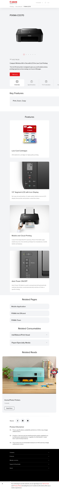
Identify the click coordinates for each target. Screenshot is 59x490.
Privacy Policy (17, 485)
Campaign (6, 403)
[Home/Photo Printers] (29, 384)
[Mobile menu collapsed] (48, 2)
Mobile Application (18, 306)
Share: (12, 421)
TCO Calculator (46, 84)
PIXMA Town (16, 320)
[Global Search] (45, 2)
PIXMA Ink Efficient (18, 313)
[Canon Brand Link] (13, 2)
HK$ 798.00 (15, 59)
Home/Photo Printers (12, 400)
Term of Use (45, 483)
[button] (24, 54)
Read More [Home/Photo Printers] (9, 408)
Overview (17, 84)
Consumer (38, 2)
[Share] (17, 421)
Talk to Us (15, 74)
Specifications (31, 84)
